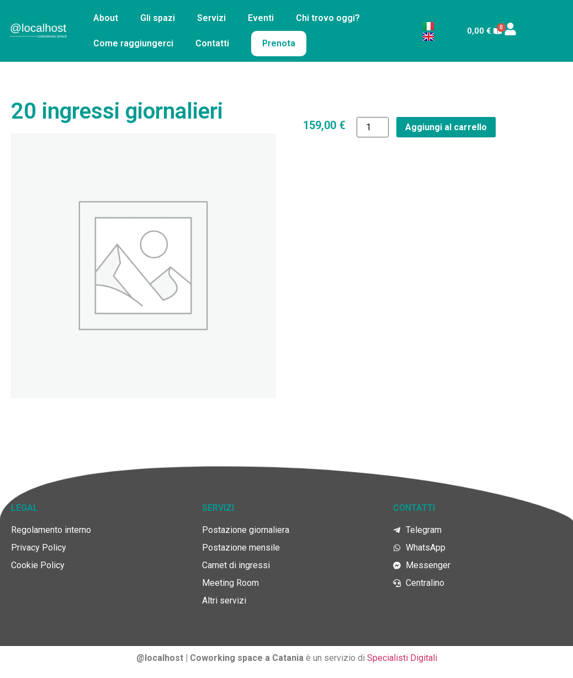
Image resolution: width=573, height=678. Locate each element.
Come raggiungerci (133, 43)
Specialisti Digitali (402, 658)
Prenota (278, 43)
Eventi (261, 18)
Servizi (211, 18)
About (105, 18)
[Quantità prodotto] (373, 127)
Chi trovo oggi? (328, 18)
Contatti (212, 43)
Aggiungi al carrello (446, 127)
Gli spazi (157, 18)
